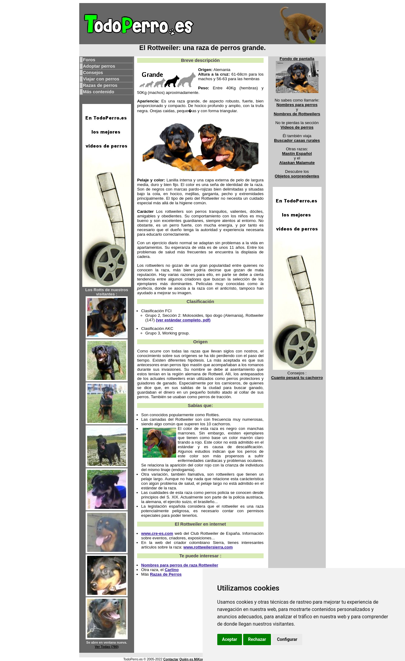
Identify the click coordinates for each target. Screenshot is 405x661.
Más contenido (98, 91)
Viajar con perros (101, 79)
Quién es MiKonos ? (195, 659)
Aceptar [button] (229, 639)
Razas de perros (100, 85)
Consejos (93, 72)
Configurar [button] (287, 639)
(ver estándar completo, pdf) (183, 320)
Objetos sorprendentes (297, 176)
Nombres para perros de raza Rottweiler (179, 565)
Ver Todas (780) (107, 646)
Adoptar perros (99, 66)
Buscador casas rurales (297, 140)
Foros (89, 59)
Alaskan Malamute (296, 162)
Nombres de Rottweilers (297, 114)
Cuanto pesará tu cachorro (297, 377)
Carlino (172, 569)
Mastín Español (297, 153)
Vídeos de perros (296, 127)
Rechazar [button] (257, 639)
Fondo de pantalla (296, 58)
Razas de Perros (166, 574)
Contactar (171, 659)
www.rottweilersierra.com (208, 547)
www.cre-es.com (157, 533)
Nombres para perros (297, 104)
